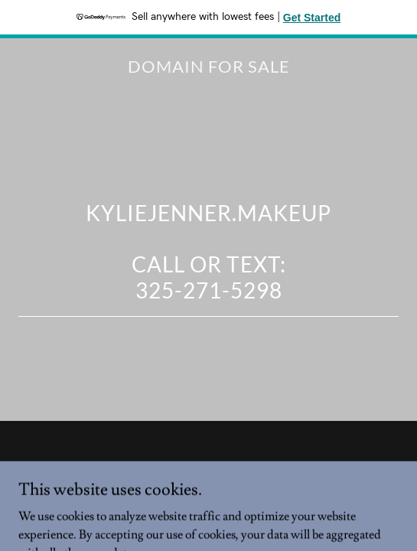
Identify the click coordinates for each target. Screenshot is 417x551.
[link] (209, 69)
